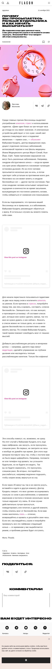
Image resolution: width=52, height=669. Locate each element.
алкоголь (41, 300)
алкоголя (20, 123)
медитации (7, 350)
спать (22, 514)
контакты (5, 633)
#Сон (27, 553)
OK (26, 660)
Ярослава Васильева (16, 105)
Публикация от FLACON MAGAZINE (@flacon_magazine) (26, 284)
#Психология (7, 555)
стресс (29, 123)
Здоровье (5, 10)
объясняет (36, 139)
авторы (25, 633)
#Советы (13, 553)
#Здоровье (6, 553)
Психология (6, 42)
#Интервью (21, 553)
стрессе (32, 304)
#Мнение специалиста (19, 555)
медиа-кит (46, 633)
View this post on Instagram (15, 257)
